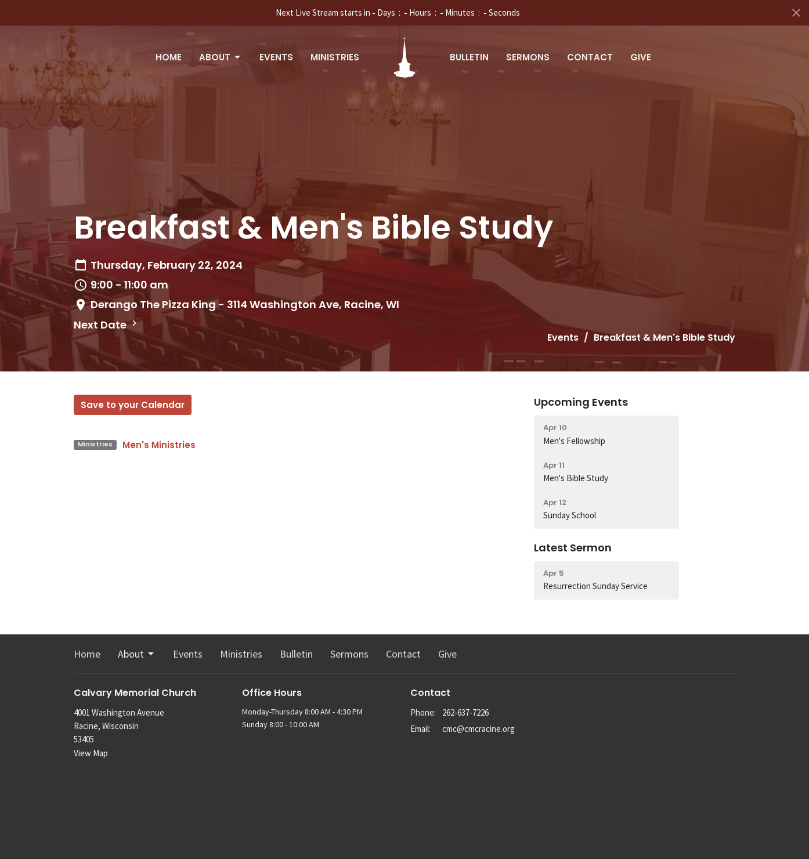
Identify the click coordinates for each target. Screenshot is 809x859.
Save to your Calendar (133, 405)
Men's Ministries (159, 445)
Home (169, 57)
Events (276, 57)
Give (640, 57)
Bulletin (469, 57)
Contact (590, 57)
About (220, 57)
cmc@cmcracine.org (478, 728)
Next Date (107, 324)
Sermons (528, 57)
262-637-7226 (465, 712)
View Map (91, 753)
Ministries (334, 57)
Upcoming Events (581, 402)
